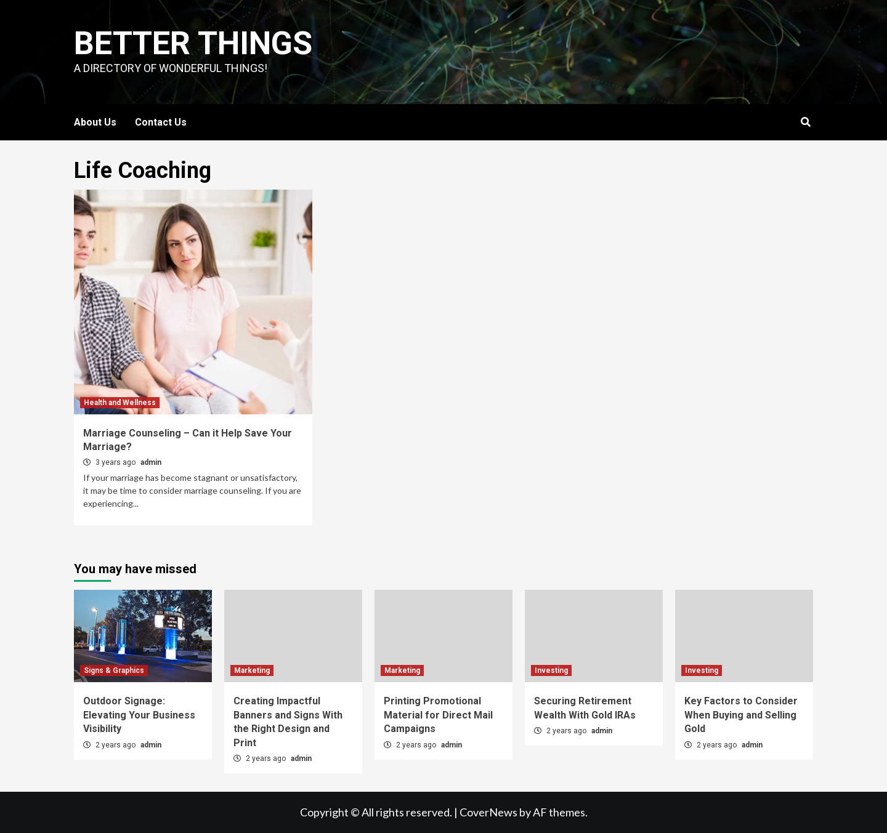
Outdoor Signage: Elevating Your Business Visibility (139, 714)
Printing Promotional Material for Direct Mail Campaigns (438, 714)
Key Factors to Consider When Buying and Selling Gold (741, 714)
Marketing (252, 670)
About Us (95, 122)
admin (150, 462)
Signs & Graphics (114, 670)
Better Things (193, 43)
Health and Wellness (120, 402)
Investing (551, 670)
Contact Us (161, 122)
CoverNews (488, 812)
